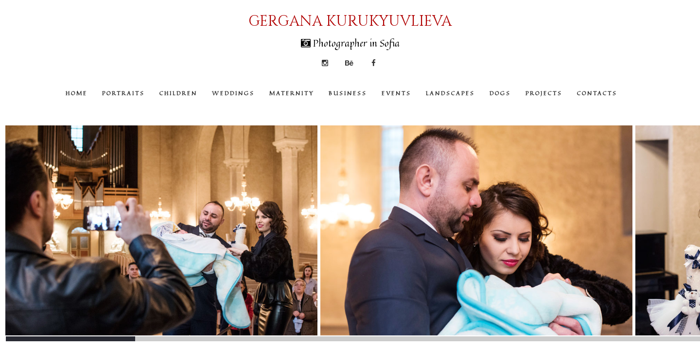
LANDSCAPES (450, 93)
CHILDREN (178, 93)
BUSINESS (348, 93)
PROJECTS (543, 93)
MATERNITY (291, 93)
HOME (77, 93)
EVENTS (396, 93)
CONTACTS (597, 93)
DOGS (500, 93)
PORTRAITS (123, 93)
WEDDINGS (233, 93)
